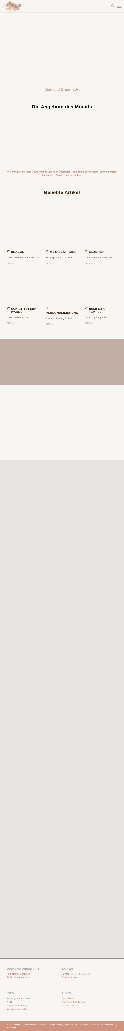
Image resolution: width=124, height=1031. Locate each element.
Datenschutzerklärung (73, 1002)
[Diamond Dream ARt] (11, 6)
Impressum (67, 998)
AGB (9, 1002)
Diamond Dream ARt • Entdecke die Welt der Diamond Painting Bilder (38, 1024)
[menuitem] (111, 6)
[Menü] (118, 6)
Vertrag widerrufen (17, 1009)
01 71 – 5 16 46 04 (80, 974)
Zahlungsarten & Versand (20, 998)
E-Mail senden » (70, 977)
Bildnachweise (69, 1005)
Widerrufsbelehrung (17, 1005)
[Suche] (111, 6)
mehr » (10, 263)
